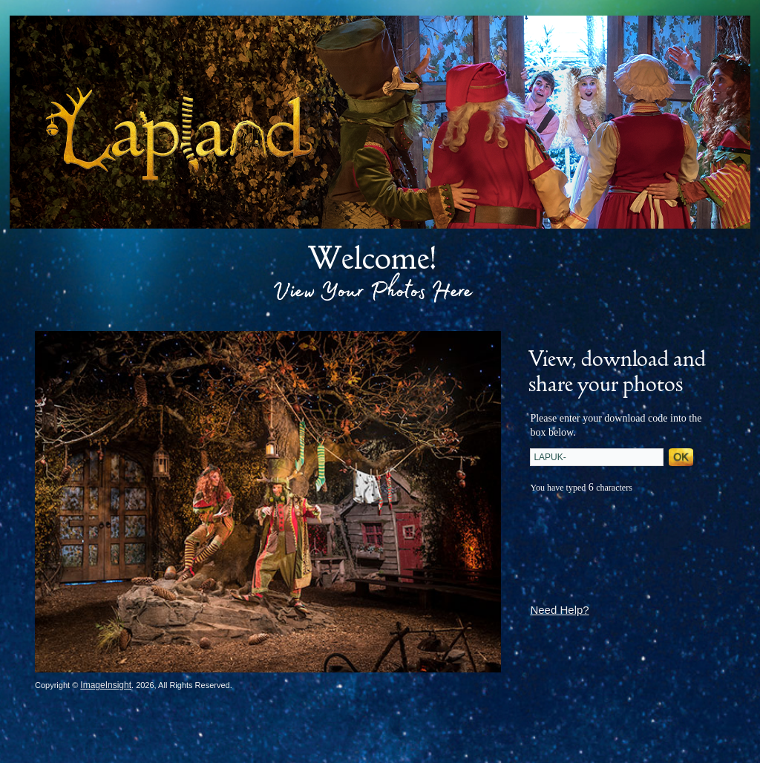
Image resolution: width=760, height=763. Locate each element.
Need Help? (559, 609)
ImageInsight (105, 685)
